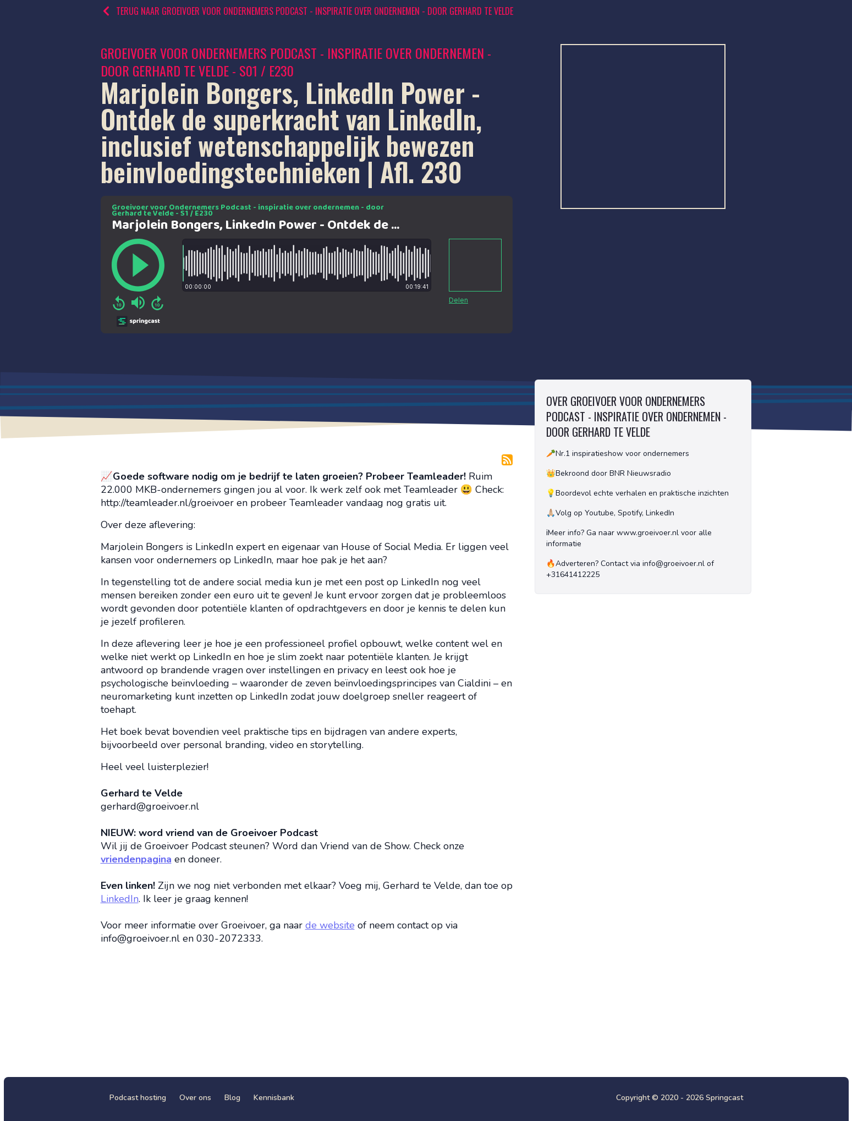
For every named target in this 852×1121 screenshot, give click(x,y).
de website (330, 925)
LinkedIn (120, 898)
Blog (232, 1097)
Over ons (195, 1097)
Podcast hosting (137, 1097)
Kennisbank (274, 1097)
